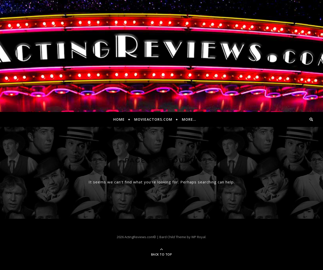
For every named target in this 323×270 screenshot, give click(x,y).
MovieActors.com (153, 119)
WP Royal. (198, 237)
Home (119, 119)
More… (189, 119)
